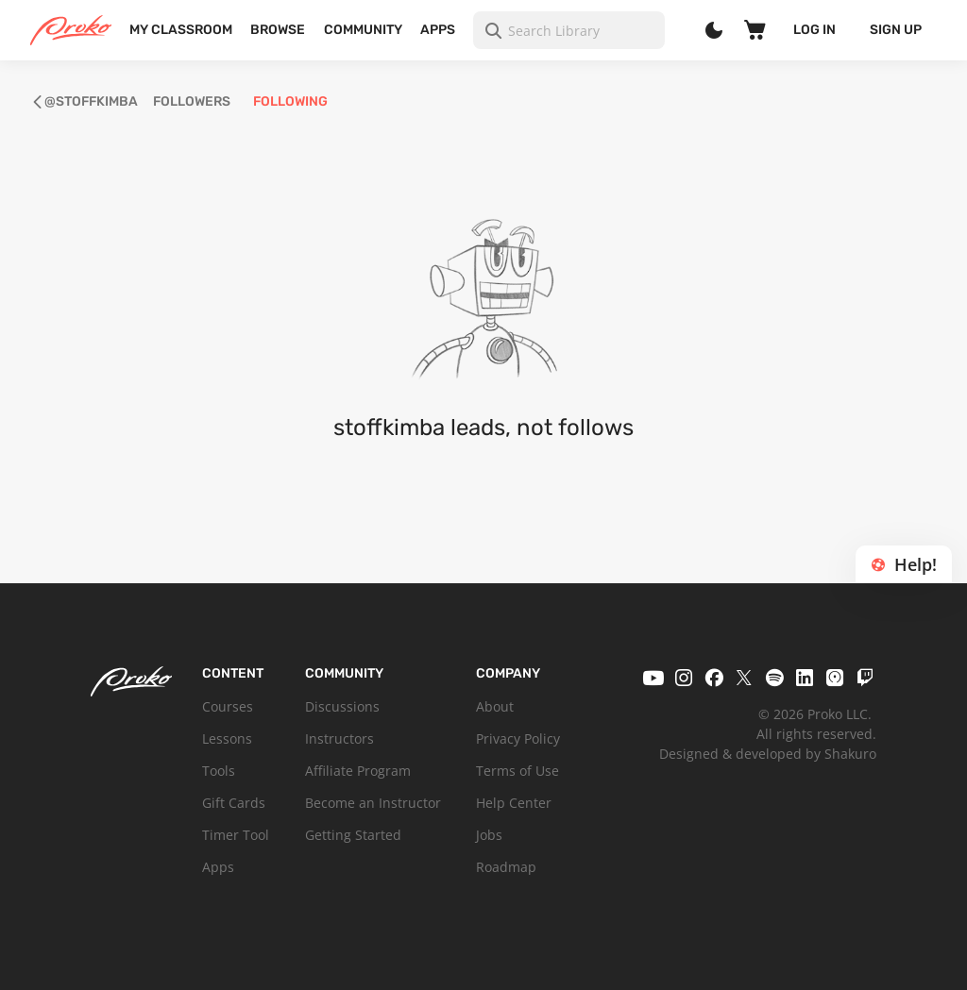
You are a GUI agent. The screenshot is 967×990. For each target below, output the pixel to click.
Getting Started (353, 835)
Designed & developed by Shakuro (767, 754)
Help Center (513, 803)
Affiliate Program (358, 771)
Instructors (339, 738)
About (495, 706)
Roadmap (506, 867)
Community (363, 30)
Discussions (342, 706)
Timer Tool (235, 835)
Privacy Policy (518, 738)
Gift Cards (233, 803)
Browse (277, 30)
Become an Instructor (373, 803)
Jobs (489, 835)
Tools (218, 771)
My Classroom (180, 30)
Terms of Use (517, 771)
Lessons (227, 738)
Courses (227, 706)
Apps (437, 30)
